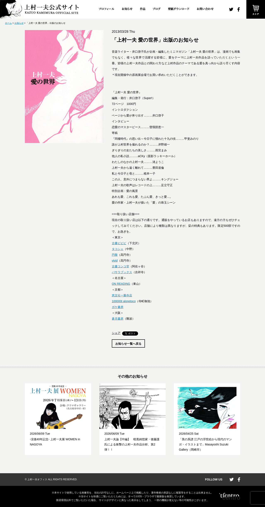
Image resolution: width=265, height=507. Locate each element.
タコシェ (117, 249)
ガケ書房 (117, 307)
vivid (115, 260)
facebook (238, 9)
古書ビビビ (119, 243)
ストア (255, 9)
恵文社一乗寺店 (122, 295)
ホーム (8, 23)
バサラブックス (122, 272)
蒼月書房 (117, 318)
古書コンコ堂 (120, 266)
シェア (116, 333)
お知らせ (19, 23)
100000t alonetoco (124, 301)
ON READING (121, 283)
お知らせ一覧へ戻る (128, 343)
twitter (231, 9)
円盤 (115, 254)
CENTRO (229, 496)
